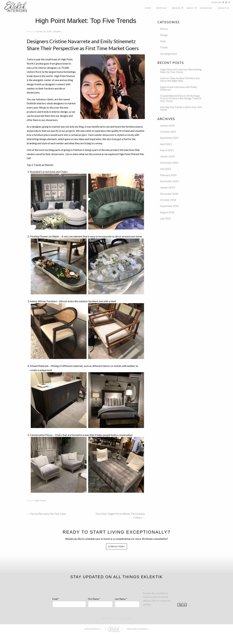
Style (37, 500)
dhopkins (57, 31)
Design (164, 34)
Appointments (92, 629)
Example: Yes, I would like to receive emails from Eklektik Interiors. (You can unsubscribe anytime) (157, 599)
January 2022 (167, 125)
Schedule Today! (116, 546)
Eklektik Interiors (18, 6)
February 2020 (168, 175)
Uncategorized (168, 53)
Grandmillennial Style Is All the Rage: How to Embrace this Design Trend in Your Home (180, 98)
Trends (43, 500)
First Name (94, 598)
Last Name (121, 598)
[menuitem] (147, 8)
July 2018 (165, 218)
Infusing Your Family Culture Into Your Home (181, 108)
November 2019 (169, 181)
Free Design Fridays (137, 629)
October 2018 (168, 199)
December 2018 (169, 193)
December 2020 (169, 162)
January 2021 (167, 156)
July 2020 (165, 168)
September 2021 (169, 137)
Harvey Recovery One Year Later (46, 513)
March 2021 (167, 150)
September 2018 (169, 205)
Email (55, 598)
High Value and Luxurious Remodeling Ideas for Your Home (181, 70)
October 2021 (168, 131)
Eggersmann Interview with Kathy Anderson (178, 88)
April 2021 (166, 144)
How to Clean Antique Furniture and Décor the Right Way (180, 79)
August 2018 (167, 212)
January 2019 (167, 187)
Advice (164, 28)
